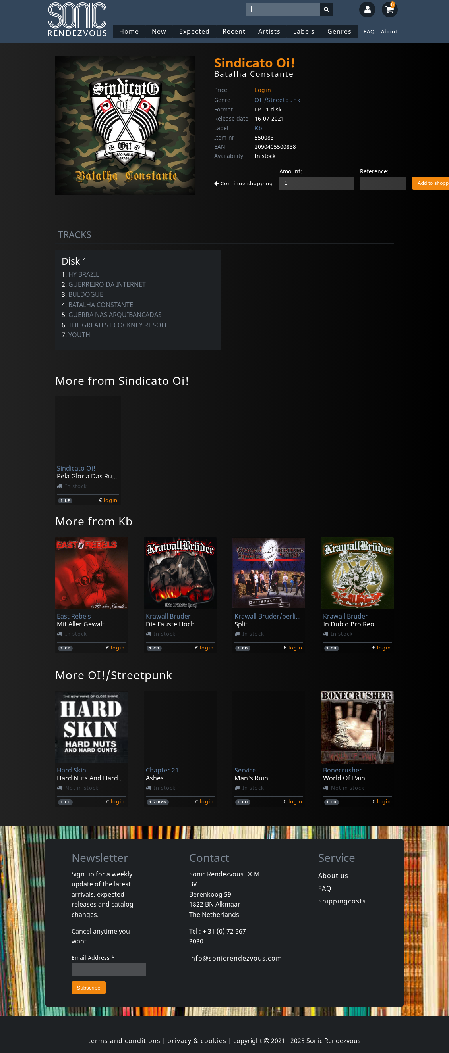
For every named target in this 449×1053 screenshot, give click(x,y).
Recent (234, 31)
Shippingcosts (342, 901)
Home (129, 31)
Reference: (374, 171)
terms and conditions (124, 1040)
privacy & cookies (196, 1040)
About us (333, 875)
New (159, 31)
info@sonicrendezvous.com (235, 958)
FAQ (369, 31)
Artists (269, 31)
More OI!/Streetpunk (113, 674)
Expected (194, 31)
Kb (259, 128)
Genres (339, 31)
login (111, 499)
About (389, 31)
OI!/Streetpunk (277, 100)
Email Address (93, 957)
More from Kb (94, 520)
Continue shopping (243, 183)
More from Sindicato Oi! (122, 380)
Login (263, 90)
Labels (304, 31)
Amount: (290, 171)
